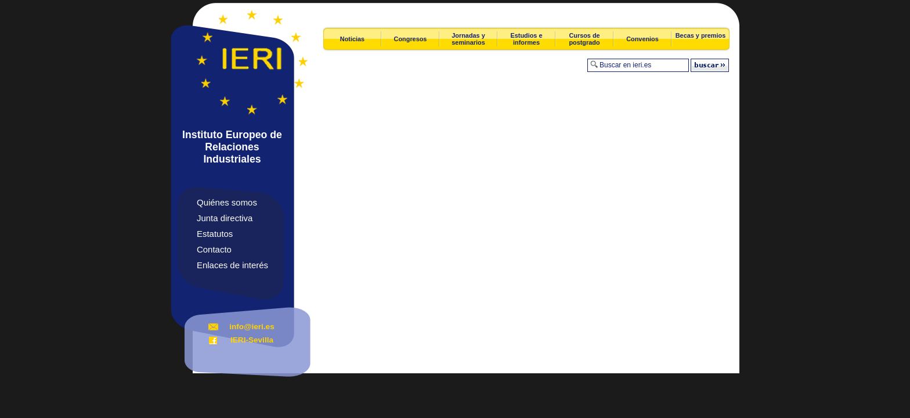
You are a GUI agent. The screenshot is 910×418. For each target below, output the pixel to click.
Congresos (410, 38)
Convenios (642, 38)
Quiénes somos (227, 202)
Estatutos (215, 234)
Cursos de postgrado (584, 39)
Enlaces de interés (232, 265)
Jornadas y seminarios (468, 39)
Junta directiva (224, 218)
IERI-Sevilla (251, 340)
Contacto (214, 249)
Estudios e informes (527, 39)
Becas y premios (700, 35)
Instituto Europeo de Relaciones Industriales (232, 147)
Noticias (352, 38)
